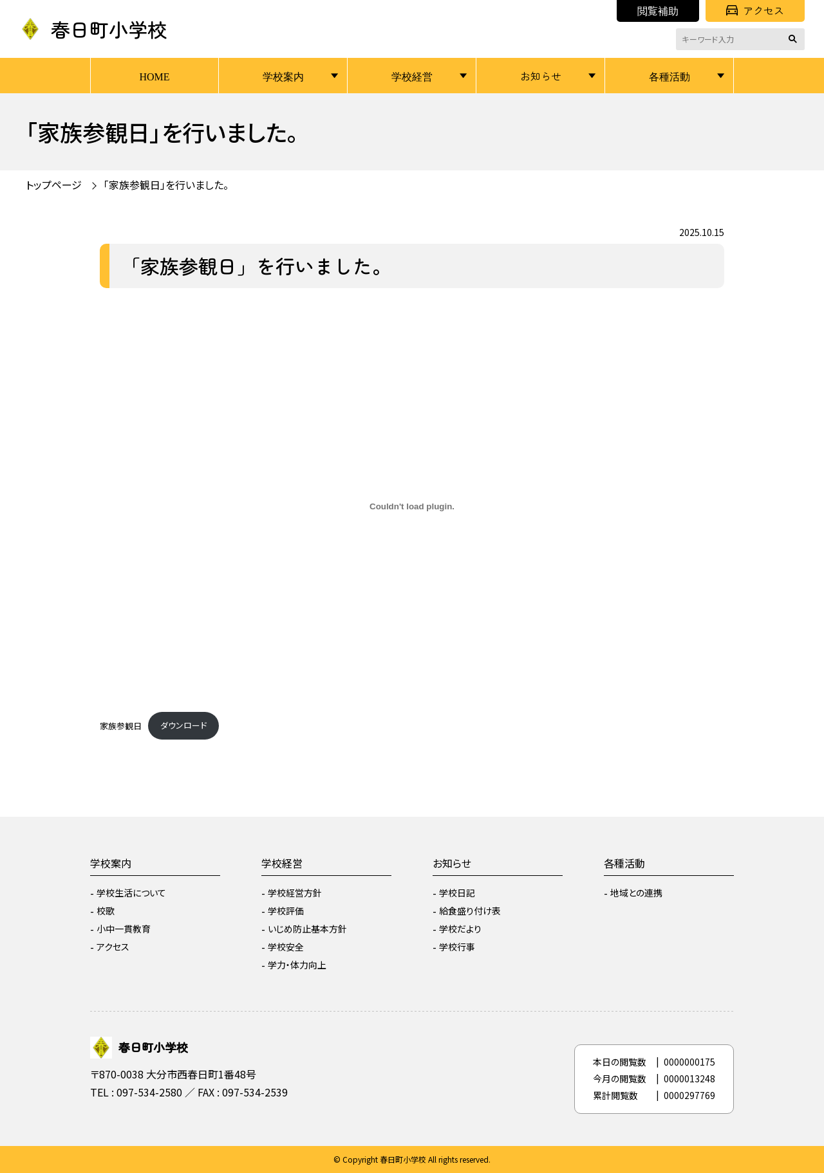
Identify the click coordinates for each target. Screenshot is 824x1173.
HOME (154, 76)
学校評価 (286, 910)
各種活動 (669, 76)
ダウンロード (183, 725)
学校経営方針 (295, 892)
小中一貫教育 (124, 928)
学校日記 (457, 892)
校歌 (106, 910)
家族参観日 (121, 725)
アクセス (755, 10)
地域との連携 (636, 892)
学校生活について (131, 892)
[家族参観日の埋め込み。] (412, 507)
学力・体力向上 (297, 964)
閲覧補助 (658, 10)
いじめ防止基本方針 (307, 928)
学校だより (460, 928)
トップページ (54, 184)
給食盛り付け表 (470, 910)
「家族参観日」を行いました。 (166, 184)
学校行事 (457, 946)
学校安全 (286, 946)
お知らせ (540, 76)
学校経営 (412, 76)
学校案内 (283, 76)
